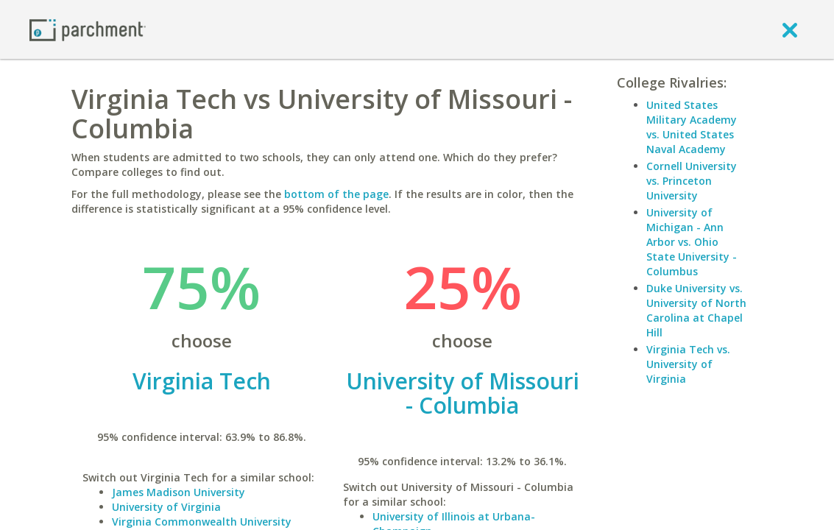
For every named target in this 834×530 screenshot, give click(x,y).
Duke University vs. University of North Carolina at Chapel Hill (696, 310)
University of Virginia (166, 507)
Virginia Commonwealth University (201, 522)
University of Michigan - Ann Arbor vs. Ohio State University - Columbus (691, 241)
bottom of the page (336, 194)
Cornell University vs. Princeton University (691, 180)
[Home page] (87, 29)
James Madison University (178, 492)
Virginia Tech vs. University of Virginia (688, 364)
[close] (790, 29)
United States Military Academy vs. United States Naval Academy (691, 127)
